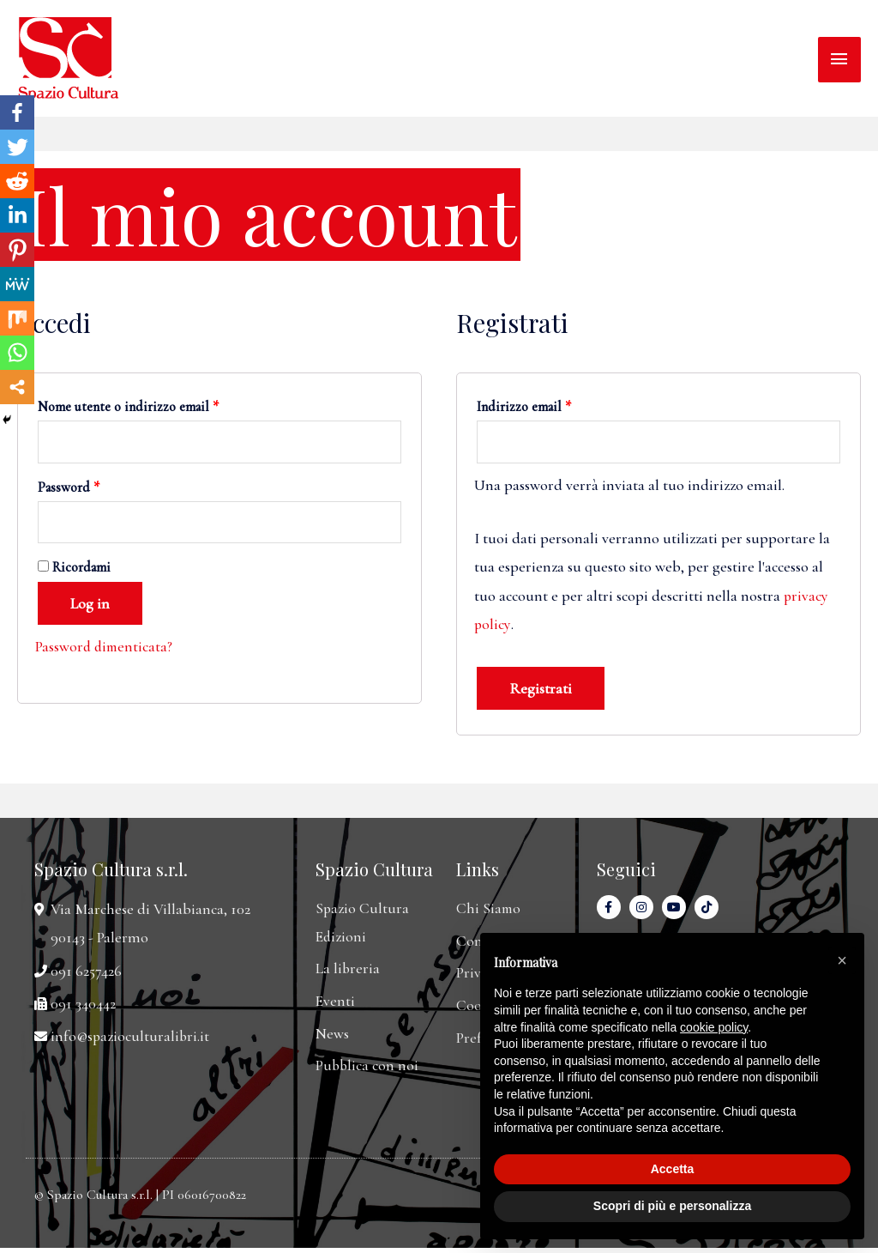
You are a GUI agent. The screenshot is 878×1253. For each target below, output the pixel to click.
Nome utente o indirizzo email (128, 406)
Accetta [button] (673, 1169)
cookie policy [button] (714, 1027)
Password (68, 488)
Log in (90, 605)
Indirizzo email (524, 406)
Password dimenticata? (105, 648)
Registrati (540, 689)
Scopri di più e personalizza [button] (672, 1206)
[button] (842, 960)
